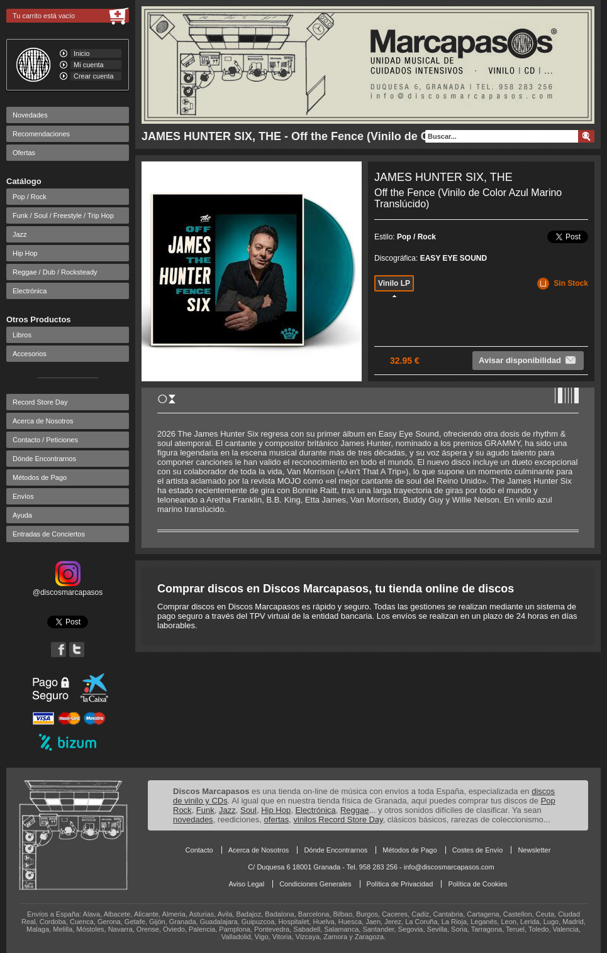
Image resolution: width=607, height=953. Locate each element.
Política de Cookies (477, 884)
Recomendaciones (41, 134)
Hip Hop (25, 253)
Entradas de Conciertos (49, 534)
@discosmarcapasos (68, 588)
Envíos (23, 496)
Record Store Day (40, 402)
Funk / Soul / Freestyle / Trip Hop (63, 215)
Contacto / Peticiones (45, 440)
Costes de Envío (477, 850)
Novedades (30, 115)
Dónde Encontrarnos (44, 458)
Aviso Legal (246, 884)
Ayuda (22, 515)
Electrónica (30, 291)
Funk (205, 810)
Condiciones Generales (315, 884)
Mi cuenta (89, 64)
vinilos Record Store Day (338, 819)
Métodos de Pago (40, 477)
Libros (22, 335)
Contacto (199, 850)
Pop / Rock (30, 196)
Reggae (354, 810)
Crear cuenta (94, 76)
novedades (193, 819)
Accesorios (30, 353)
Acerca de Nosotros (43, 421)
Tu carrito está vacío (44, 15)
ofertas (276, 819)
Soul (248, 810)
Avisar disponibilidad (528, 360)
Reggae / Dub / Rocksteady (55, 272)
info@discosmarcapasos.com (449, 867)
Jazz (20, 234)
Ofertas (24, 152)
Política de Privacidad (400, 884)
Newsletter (534, 850)
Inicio (82, 53)
